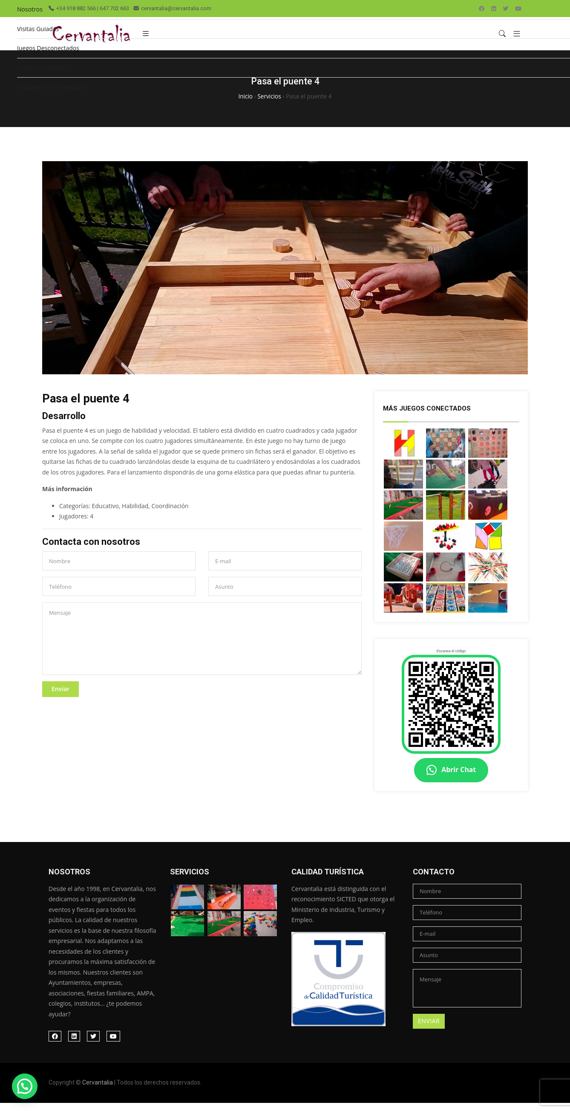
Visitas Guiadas (38, 29)
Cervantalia (97, 1091)
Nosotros (30, 9)
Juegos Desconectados (48, 48)
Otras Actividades (41, 68)
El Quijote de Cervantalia (51, 87)
